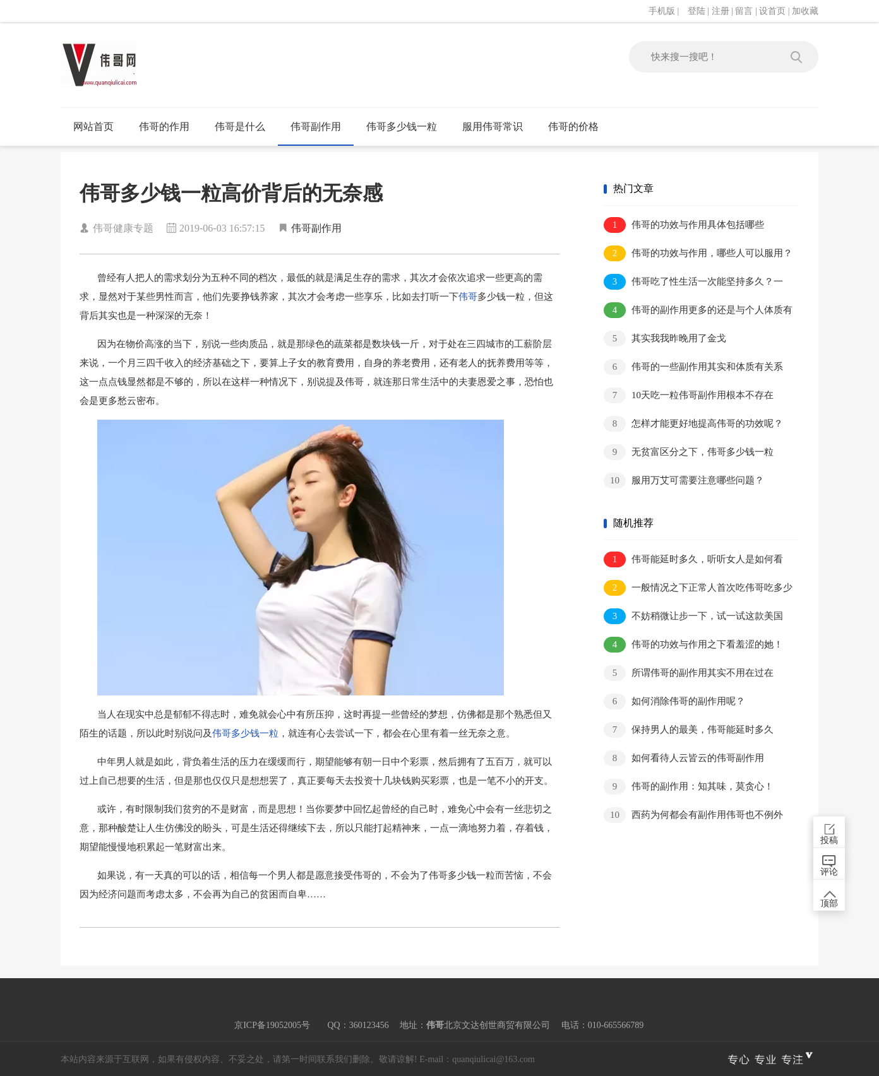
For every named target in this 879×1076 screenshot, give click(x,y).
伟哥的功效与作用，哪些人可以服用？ (698, 253)
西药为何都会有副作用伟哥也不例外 (693, 815)
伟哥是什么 (240, 126)
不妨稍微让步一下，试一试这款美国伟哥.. (693, 616)
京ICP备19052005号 (272, 1025)
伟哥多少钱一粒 (401, 126)
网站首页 (93, 126)
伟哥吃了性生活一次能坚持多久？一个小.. (693, 282)
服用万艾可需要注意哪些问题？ (684, 480)
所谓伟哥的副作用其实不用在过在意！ (689, 673)
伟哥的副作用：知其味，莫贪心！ (689, 787)
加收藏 (805, 11)
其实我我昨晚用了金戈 (665, 338)
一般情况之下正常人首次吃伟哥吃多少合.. (698, 588)
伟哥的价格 (573, 126)
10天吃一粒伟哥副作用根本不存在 (689, 395)
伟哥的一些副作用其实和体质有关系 (693, 367)
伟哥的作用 (164, 126)
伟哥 (467, 297)
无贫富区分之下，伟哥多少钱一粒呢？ (689, 452)
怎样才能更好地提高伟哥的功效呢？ (693, 424)
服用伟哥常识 (492, 126)
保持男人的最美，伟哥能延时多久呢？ (689, 730)
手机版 (662, 11)
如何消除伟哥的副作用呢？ (674, 701)
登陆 (696, 11)
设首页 (772, 11)
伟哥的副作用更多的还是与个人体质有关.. (698, 310)
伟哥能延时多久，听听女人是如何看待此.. (693, 560)
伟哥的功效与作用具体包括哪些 (684, 225)
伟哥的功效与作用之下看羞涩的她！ (693, 645)
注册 (720, 11)
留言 (744, 11)
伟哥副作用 (315, 126)
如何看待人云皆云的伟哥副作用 (684, 758)
